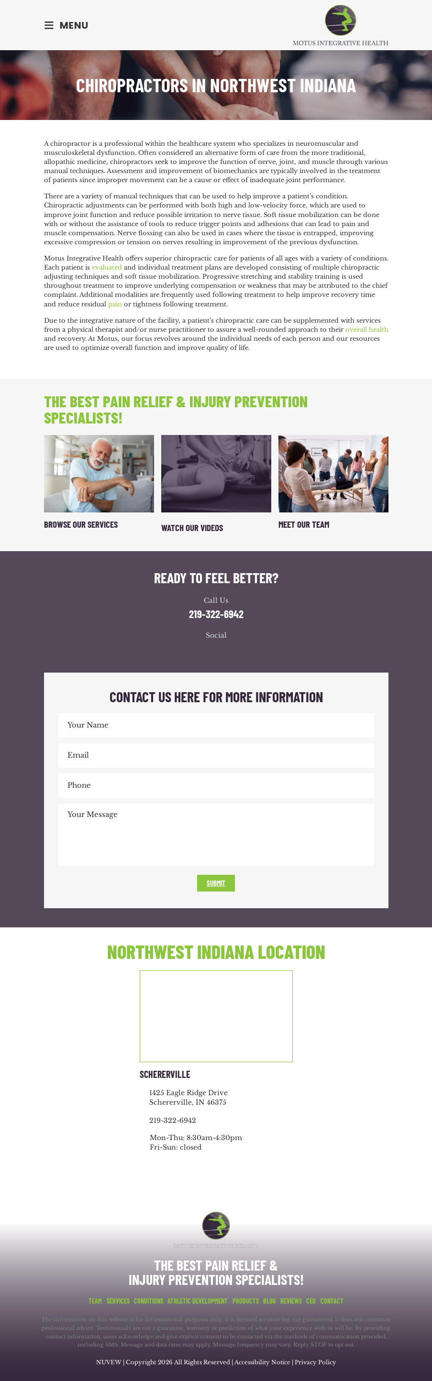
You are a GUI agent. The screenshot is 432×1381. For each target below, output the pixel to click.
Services (118, 1301)
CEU (311, 1301)
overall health (366, 330)
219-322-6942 (216, 614)
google (206, 653)
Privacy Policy (316, 1362)
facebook (187, 653)
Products (246, 1301)
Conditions (148, 1301)
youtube (225, 653)
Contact (332, 1301)
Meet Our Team (303, 524)
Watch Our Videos (192, 527)
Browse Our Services (81, 524)
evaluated (107, 267)
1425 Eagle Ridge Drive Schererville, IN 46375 (188, 1097)
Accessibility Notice (263, 1362)
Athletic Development (197, 1301)
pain (115, 304)
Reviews (291, 1301)
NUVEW (108, 1362)
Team (95, 1301)
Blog (269, 1301)
